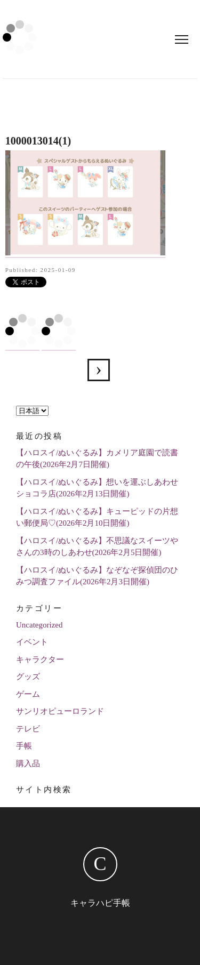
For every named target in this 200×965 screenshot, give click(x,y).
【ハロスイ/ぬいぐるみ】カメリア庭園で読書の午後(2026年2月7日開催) (97, 458)
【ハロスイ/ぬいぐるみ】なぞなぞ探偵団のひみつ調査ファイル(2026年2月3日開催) (97, 576)
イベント (32, 642)
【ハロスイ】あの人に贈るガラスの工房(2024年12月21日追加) (98, 370)
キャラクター (40, 659)
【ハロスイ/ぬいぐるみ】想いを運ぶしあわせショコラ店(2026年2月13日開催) (97, 488)
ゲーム (28, 694)
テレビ (28, 729)
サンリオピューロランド (60, 711)
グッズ (28, 676)
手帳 (24, 746)
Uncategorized (39, 625)
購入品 (28, 763)
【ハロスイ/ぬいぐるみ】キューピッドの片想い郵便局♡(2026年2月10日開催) (97, 517)
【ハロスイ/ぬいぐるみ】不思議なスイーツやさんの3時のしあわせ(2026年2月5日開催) (97, 546)
